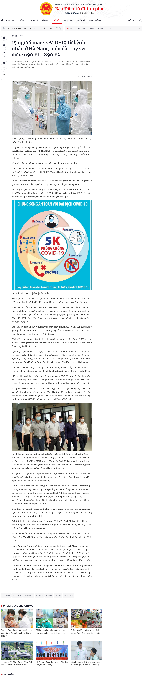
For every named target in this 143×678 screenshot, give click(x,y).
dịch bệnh (6, 595)
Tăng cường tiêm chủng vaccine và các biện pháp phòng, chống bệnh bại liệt (16, 633)
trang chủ (7, 20)
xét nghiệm (68, 595)
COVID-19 (17, 595)
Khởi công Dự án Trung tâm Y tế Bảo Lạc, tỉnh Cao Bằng (52, 663)
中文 (92, 13)
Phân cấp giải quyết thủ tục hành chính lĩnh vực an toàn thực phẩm (85, 631)
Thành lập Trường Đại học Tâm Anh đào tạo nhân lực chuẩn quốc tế (16, 663)
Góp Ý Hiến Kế (95, 20)
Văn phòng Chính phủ (97, 28)
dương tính (29, 595)
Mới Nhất (132, 20)
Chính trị (23, 20)
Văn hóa (46, 20)
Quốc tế (81, 20)
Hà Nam (39, 595)
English (84, 13)
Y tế (21, 36)
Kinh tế (34, 20)
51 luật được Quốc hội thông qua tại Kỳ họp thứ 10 (27, 28)
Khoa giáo (68, 20)
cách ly (58, 595)
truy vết (49, 595)
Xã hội (57, 20)
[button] (57, 28)
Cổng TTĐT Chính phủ (76, 28)
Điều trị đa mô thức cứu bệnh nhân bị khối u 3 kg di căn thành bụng (86, 663)
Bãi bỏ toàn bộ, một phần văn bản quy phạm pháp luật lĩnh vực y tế (50, 631)
